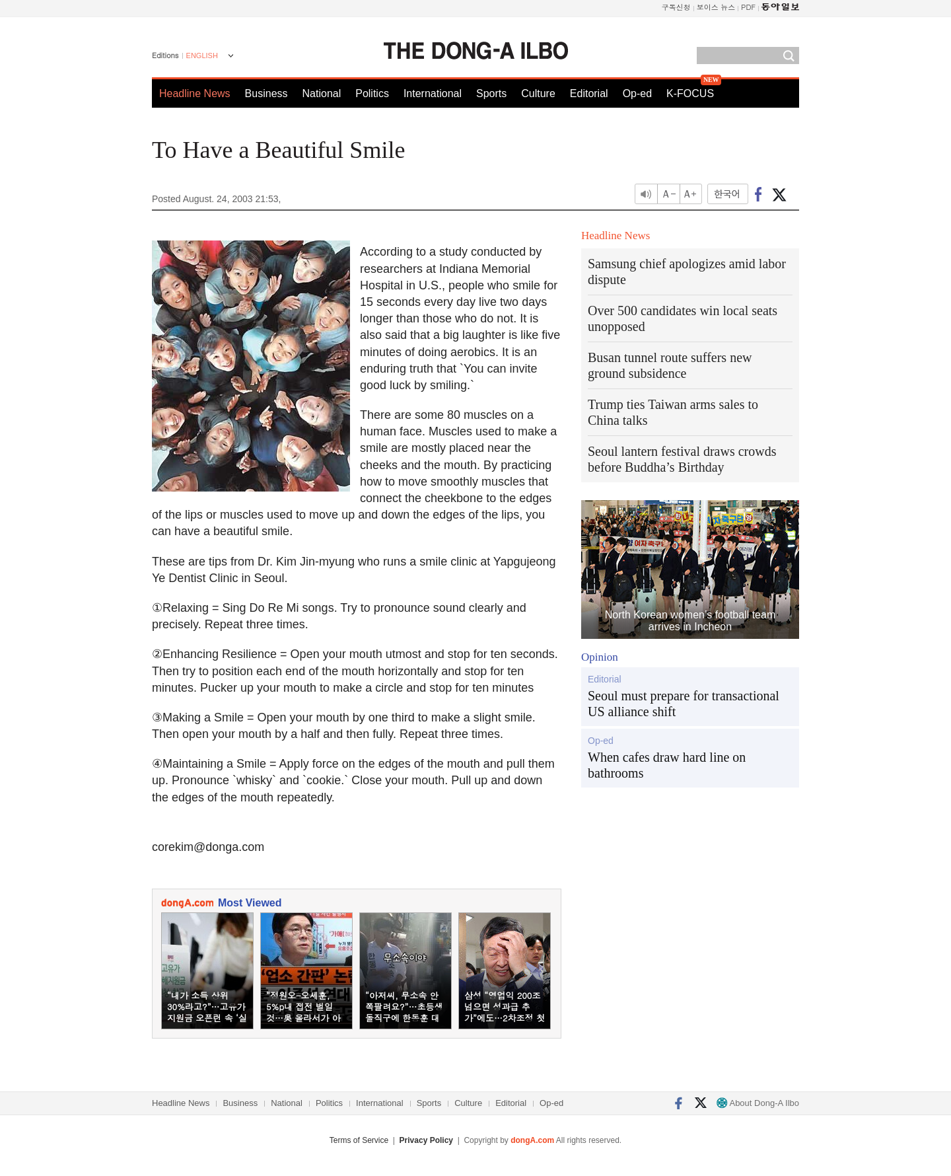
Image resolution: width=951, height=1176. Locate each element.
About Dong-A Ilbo (758, 1103)
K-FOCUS (690, 93)
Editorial (589, 93)
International (433, 93)
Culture (538, 93)
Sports (491, 93)
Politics (372, 93)
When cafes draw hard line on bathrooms (667, 765)
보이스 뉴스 (716, 7)
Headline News (194, 93)
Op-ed (637, 93)
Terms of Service (359, 1140)
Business (266, 93)
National (321, 93)
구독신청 (676, 7)
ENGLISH (202, 55)
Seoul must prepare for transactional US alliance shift (683, 703)
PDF (748, 7)
